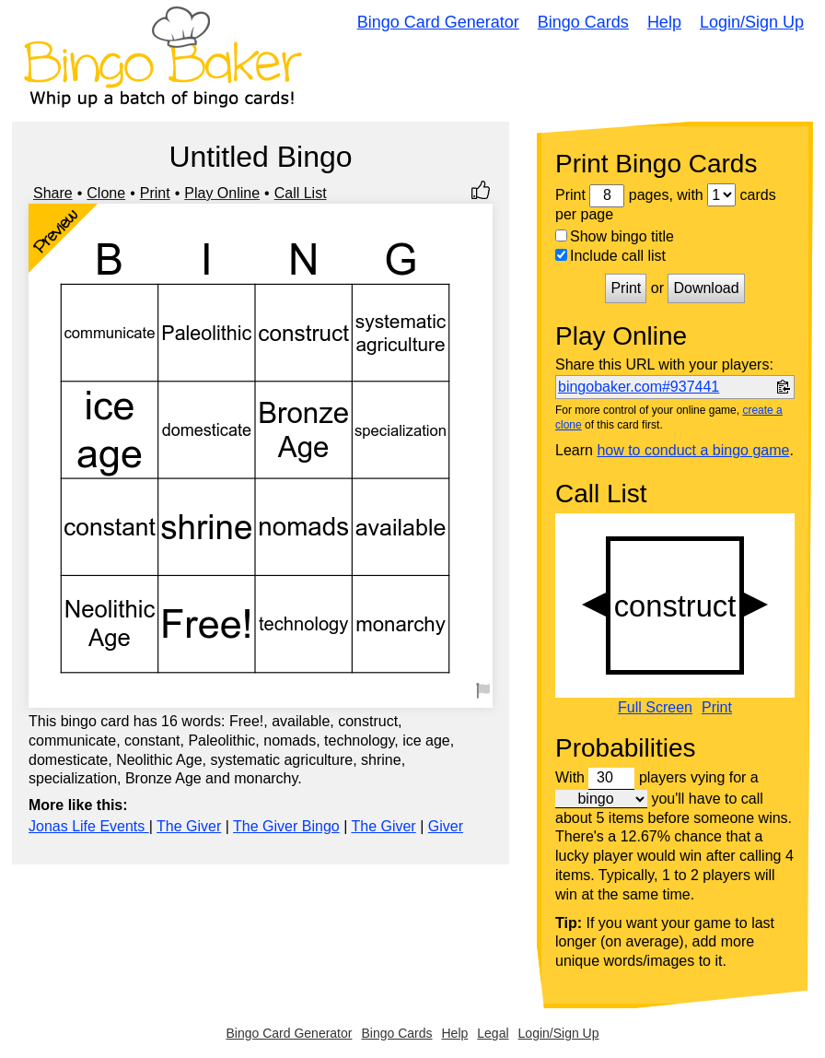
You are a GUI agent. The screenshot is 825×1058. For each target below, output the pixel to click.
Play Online (222, 193)
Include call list (610, 256)
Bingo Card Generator (438, 22)
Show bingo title (614, 236)
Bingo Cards (583, 22)
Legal (492, 1033)
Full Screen (655, 707)
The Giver (189, 826)
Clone (106, 193)
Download (705, 288)
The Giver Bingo (286, 826)
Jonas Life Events (89, 826)
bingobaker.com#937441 (638, 386)
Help (664, 22)
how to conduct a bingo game (693, 450)
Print (155, 193)
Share (53, 193)
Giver (445, 826)
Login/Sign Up (752, 22)
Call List (300, 193)
